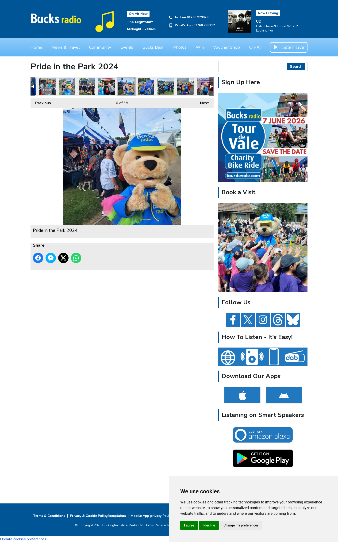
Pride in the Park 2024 (47, 86)
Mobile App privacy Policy (151, 516)
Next (202, 102)
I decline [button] (209, 525)
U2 (258, 21)
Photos (179, 47)
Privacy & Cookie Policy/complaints (98, 516)
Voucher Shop (226, 47)
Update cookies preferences (23, 539)
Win (200, 47)
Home (36, 47)
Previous (41, 102)
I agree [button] (189, 525)
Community (100, 47)
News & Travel (66, 47)
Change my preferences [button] (240, 525)
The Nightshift (140, 22)
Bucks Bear (153, 47)
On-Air (255, 47)
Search (296, 66)
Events (126, 47)
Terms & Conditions (49, 516)
